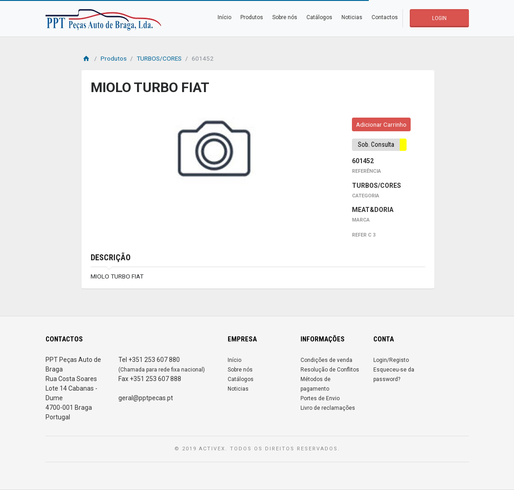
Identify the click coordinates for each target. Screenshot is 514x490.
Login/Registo (391, 360)
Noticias (351, 17)
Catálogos (319, 17)
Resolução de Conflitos (329, 369)
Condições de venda (326, 360)
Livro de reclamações (327, 408)
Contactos (385, 17)
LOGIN (439, 18)
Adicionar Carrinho (381, 124)
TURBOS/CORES (159, 58)
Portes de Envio (320, 398)
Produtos (251, 17)
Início (224, 17)
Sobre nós (284, 17)
